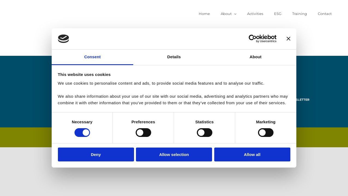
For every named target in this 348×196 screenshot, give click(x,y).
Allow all (252, 154)
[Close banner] (288, 39)
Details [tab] (174, 56)
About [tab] (256, 56)
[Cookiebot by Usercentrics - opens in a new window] (252, 39)
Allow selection (174, 154)
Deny (96, 154)
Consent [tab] (92, 56)
